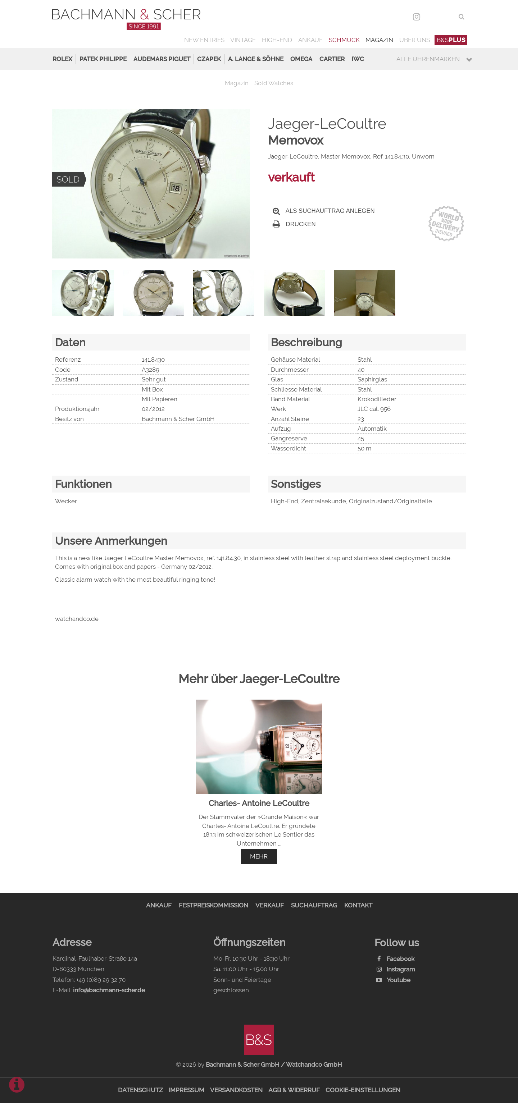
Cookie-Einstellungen (363, 1090)
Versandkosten (236, 1090)
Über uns (414, 40)
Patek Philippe (103, 59)
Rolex (62, 59)
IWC (357, 59)
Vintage (243, 40)
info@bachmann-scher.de (109, 990)
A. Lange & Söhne (255, 59)
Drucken (294, 224)
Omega (301, 59)
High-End (277, 40)
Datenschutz (140, 1090)
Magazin (379, 40)
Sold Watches (273, 83)
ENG (447, 16)
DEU (432, 16)
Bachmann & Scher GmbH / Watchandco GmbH (274, 1064)
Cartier (332, 59)
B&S (451, 40)
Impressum (186, 1090)
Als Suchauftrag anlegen (324, 210)
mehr (259, 856)
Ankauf (310, 40)
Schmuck (344, 40)
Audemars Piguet (161, 59)
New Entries (204, 40)
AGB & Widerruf (294, 1090)
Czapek (209, 59)
